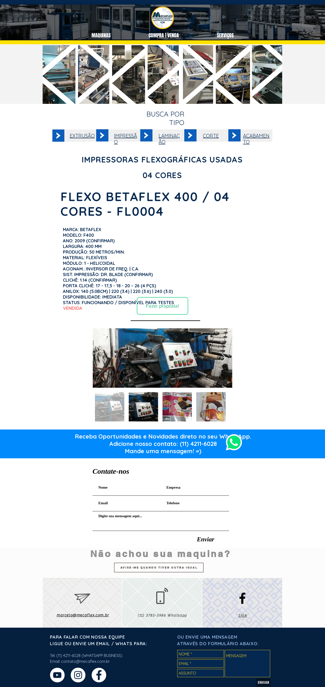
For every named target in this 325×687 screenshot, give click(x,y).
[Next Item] (224, 358)
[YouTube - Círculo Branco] (57, 675)
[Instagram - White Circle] (78, 675)
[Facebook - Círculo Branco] (99, 675)
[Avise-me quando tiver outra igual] (159, 567)
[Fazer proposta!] (162, 306)
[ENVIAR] (263, 682)
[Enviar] (205, 539)
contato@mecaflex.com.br (85, 661)
